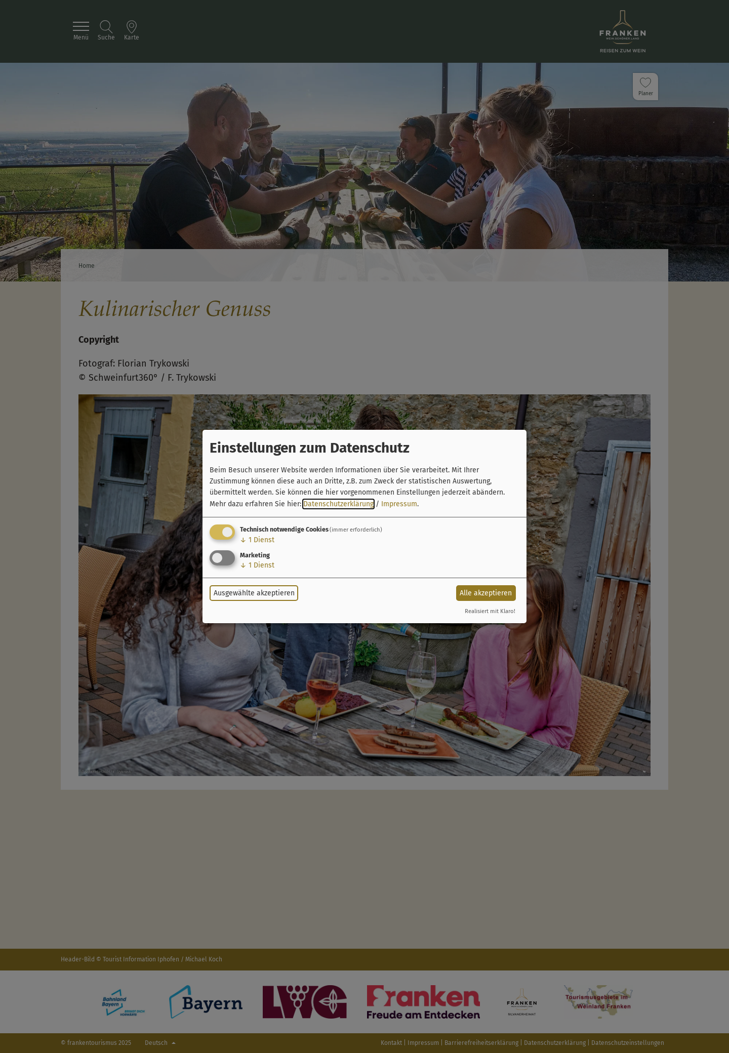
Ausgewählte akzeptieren (254, 593)
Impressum (399, 504)
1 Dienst (257, 540)
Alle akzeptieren (486, 593)
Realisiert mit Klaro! (490, 611)
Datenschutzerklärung (338, 504)
